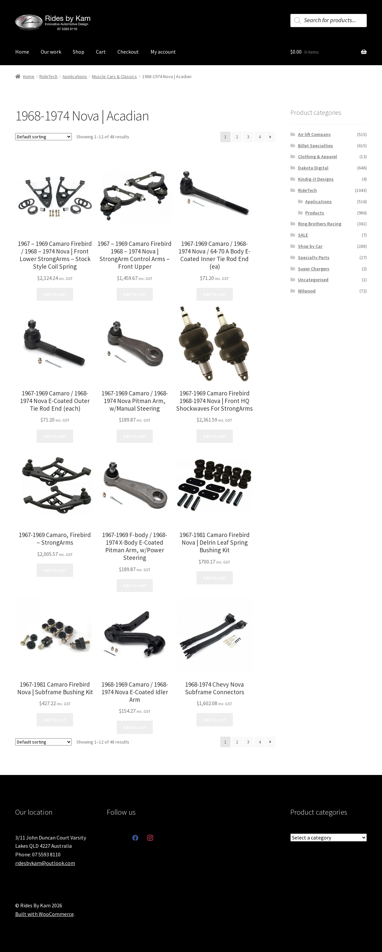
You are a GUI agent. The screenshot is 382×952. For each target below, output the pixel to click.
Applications (75, 76)
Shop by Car (310, 246)
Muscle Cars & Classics (114, 76)
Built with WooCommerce (44, 914)
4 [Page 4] (260, 137)
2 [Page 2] (237, 137)
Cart (101, 51)
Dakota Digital (313, 168)
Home (22, 51)
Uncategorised (313, 280)
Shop (78, 51)
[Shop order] (43, 136)
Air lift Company (314, 134)
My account (163, 51)
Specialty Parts (313, 257)
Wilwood (307, 291)
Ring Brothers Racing (319, 224)
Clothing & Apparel (317, 156)
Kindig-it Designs (316, 179)
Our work (51, 51)
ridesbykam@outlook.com (45, 863)
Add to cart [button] (54, 294)
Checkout (128, 51)
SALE (303, 235)
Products (314, 213)
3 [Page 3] (248, 137)
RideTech (48, 76)
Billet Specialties (315, 146)
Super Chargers (313, 269)
